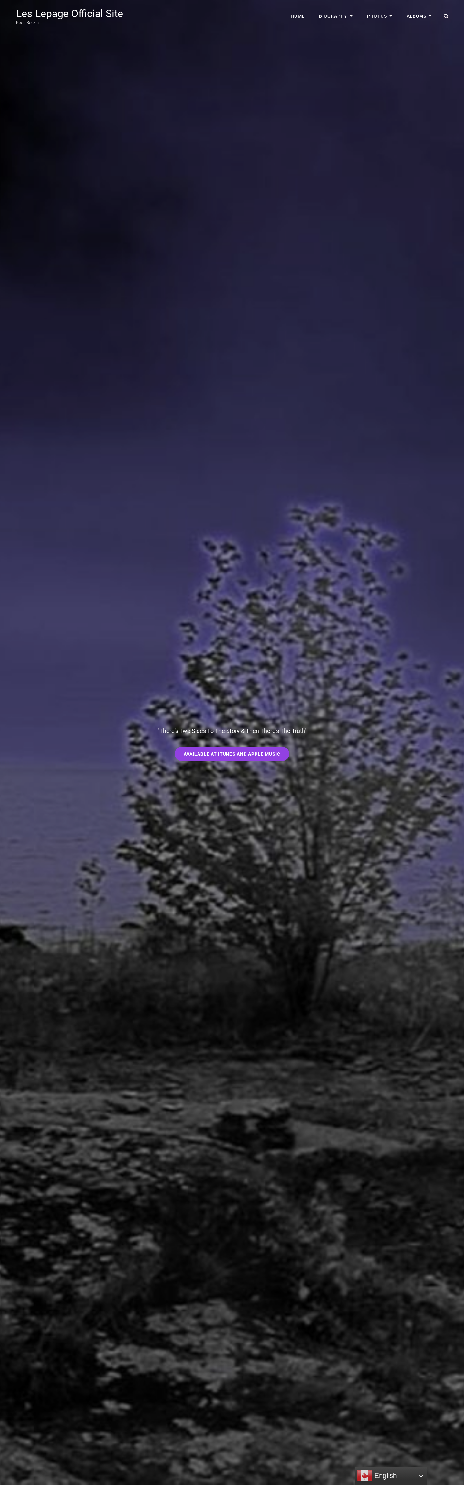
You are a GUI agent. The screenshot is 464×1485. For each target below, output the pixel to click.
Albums (416, 16)
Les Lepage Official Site (69, 13)
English (377, 1476)
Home (298, 16)
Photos (377, 16)
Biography (333, 16)
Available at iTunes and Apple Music (237, 755)
